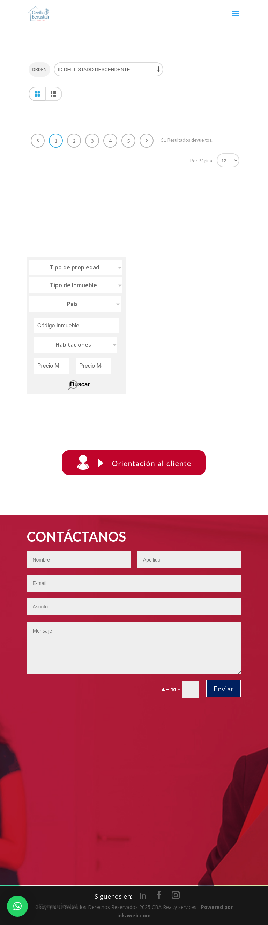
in (143, 895)
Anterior (38, 141)
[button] (17, 906)
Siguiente (147, 141)
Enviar (223, 688)
